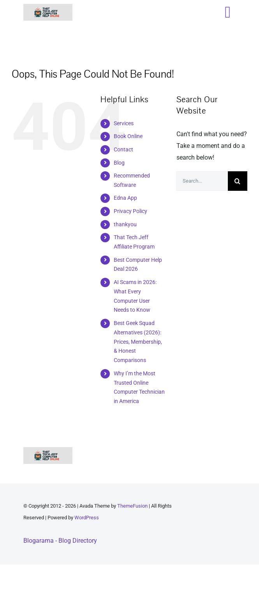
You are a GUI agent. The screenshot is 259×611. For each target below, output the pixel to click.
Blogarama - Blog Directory (60, 540)
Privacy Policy (130, 211)
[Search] (237, 181)
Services (124, 123)
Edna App (125, 198)
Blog (119, 163)
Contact (123, 149)
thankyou (125, 224)
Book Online (128, 136)
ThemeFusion (132, 506)
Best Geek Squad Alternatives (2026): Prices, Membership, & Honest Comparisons (138, 341)
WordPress (86, 517)
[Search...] (202, 181)
